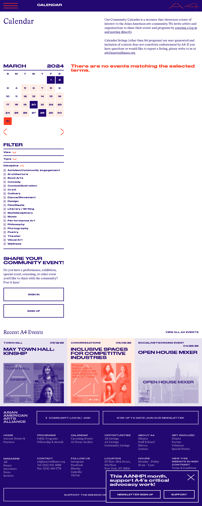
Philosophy (15, 224)
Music (11, 216)
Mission (143, 438)
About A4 (146, 435)
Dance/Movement (20, 197)
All (5, 462)
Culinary (13, 193)
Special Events (181, 449)
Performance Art (20, 220)
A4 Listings (111, 442)
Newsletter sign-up (135, 495)
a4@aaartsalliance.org (119, 52)
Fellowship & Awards (50, 442)
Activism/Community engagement (32, 170)
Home (8, 435)
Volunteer (178, 445)
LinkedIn (76, 472)
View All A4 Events (182, 332)
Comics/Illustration (21, 185)
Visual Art (14, 239)
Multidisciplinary (19, 212)
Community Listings (117, 445)
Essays (7, 465)
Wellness (13, 243)
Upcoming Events (82, 438)
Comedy (13, 181)
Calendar (49, 5)
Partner (176, 442)
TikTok (75, 475)
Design (12, 201)
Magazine (11, 459)
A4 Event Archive (82, 442)
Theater (13, 236)
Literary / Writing (20, 208)
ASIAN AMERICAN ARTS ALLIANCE (15, 417)
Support (179, 495)
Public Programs (47, 438)
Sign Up (33, 311)
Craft (10, 189)
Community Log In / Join (68, 418)
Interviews (10, 469)
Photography (17, 228)
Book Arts (14, 178)
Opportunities (117, 435)
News (6, 472)
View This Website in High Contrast (185, 462)
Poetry (12, 232)
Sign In (33, 295)
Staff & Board (146, 442)
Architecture (16, 174)
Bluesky (76, 468)
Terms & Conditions (184, 468)
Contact (143, 449)
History (143, 445)
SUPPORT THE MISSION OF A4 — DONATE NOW (101, 495)
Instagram (77, 461)
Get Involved (183, 435)
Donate (176, 438)
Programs (46, 435)
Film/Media (15, 205)
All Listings (111, 438)
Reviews (8, 476)
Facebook (77, 465)
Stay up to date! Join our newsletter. (150, 418)
